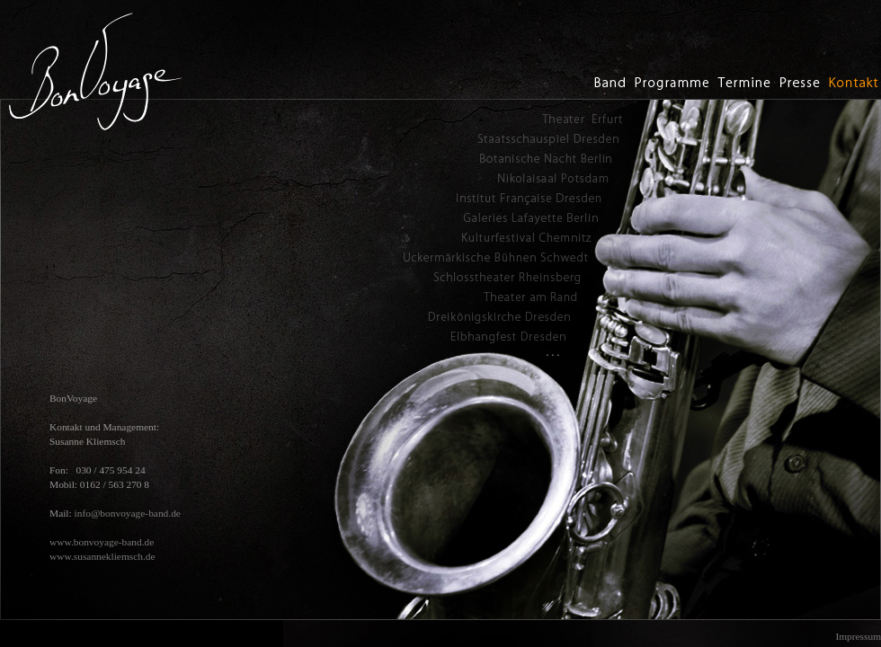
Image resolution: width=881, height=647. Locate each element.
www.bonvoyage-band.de (101, 541)
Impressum (858, 636)
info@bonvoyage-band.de (128, 513)
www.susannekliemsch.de (102, 556)
